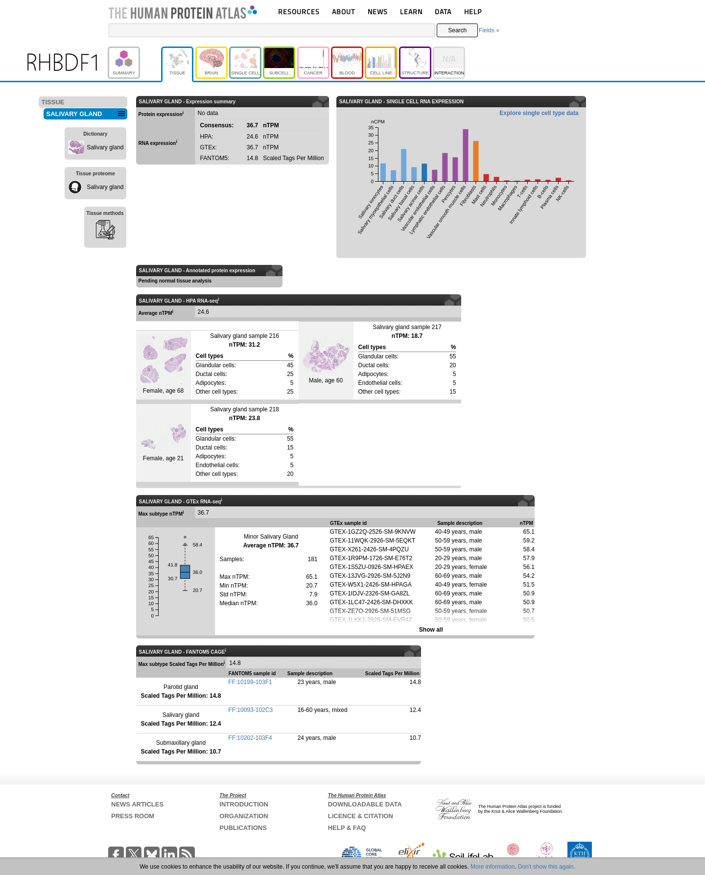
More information (492, 866)
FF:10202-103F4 (250, 737)
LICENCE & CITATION (360, 816)
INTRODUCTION (243, 804)
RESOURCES (299, 11)
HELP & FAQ (347, 827)
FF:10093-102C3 (250, 710)
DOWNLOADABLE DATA (365, 804)
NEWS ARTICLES (137, 804)
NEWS (378, 11)
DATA (443, 11)
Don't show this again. (546, 866)
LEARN (411, 11)
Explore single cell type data (538, 113)
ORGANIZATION (243, 816)
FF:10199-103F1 (250, 682)
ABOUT (343, 11)
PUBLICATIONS (243, 827)
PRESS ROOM (132, 816)
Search (457, 30)
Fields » (489, 30)
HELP (473, 11)
